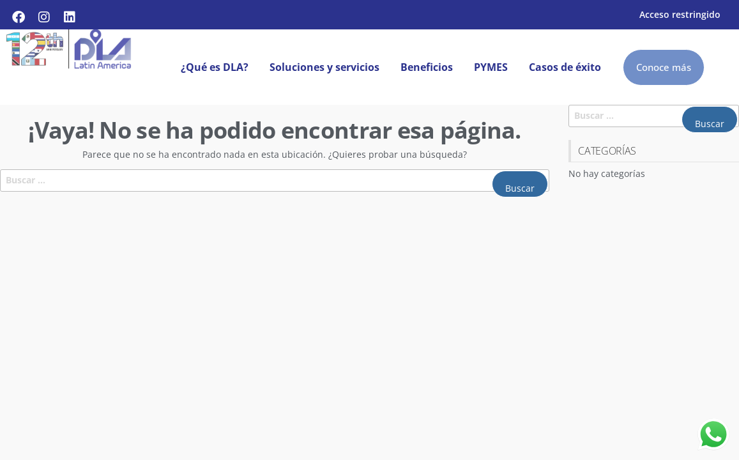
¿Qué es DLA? (214, 67)
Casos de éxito (565, 67)
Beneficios (426, 67)
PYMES (491, 67)
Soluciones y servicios (324, 67)
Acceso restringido (679, 14)
